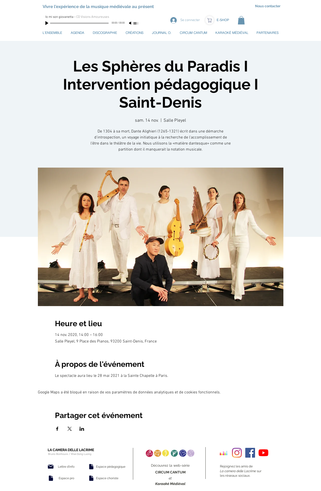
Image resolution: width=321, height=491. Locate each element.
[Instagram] (237, 453)
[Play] (47, 23)
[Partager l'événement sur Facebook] (57, 429)
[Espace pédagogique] (110, 466)
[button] (241, 20)
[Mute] (130, 23)
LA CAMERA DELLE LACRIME (71, 450)
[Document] (51, 478)
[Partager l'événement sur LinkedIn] (81, 429)
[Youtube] (263, 453)
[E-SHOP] (223, 20)
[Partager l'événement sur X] (69, 429)
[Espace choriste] (107, 478)
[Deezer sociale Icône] (223, 453)
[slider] (136, 23)
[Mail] (50, 466)
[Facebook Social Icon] (250, 453)
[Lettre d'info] (66, 466)
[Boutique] (209, 20)
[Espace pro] (66, 478)
